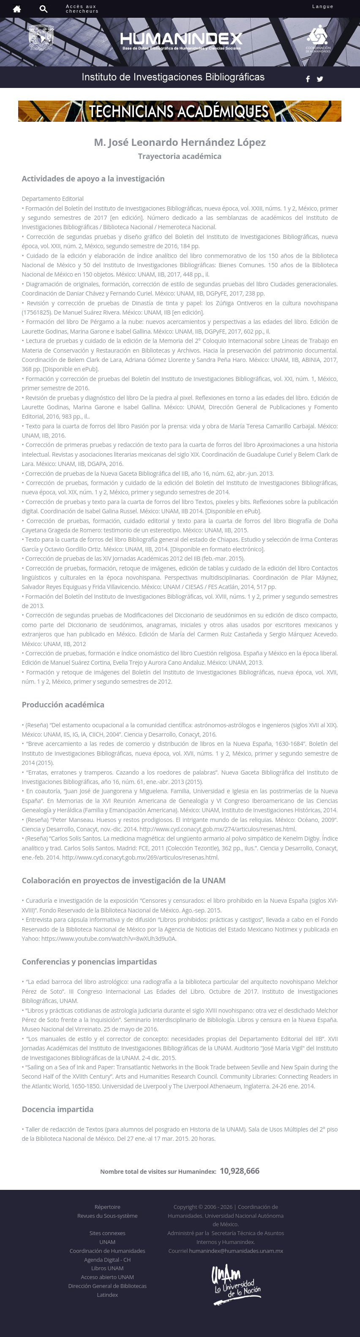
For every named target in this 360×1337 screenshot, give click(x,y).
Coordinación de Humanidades (107, 1251)
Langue (332, 6)
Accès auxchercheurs (82, 9)
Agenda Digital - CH (107, 1259)
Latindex (107, 1295)
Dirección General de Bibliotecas (107, 1286)
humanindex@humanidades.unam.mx (236, 1251)
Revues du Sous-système (107, 1215)
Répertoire (107, 1207)
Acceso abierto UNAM (107, 1277)
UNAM (107, 1242)
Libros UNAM (107, 1268)
